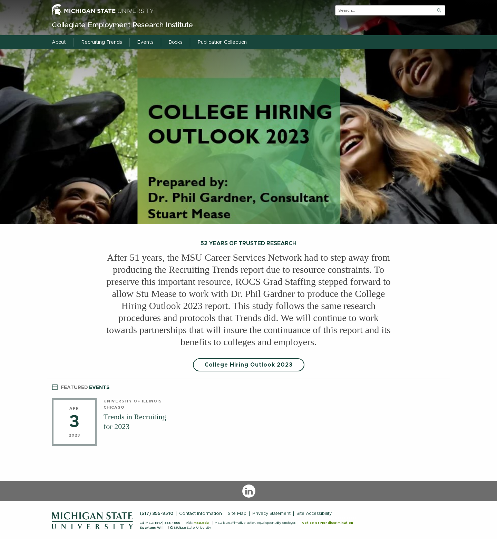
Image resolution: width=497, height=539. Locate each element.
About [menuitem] (59, 42)
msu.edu (201, 523)
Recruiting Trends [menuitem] (101, 42)
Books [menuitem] (175, 42)
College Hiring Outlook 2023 (249, 365)
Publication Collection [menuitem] (222, 42)
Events (80, 386)
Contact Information (200, 513)
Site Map (237, 513)
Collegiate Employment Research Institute (122, 25)
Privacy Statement (271, 513)
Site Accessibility (314, 513)
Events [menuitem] (145, 42)
